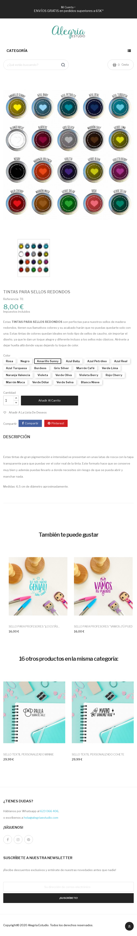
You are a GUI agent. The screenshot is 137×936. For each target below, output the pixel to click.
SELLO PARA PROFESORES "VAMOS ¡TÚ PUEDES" (105, 626)
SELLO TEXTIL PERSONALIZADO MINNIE (28, 754)
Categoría (17, 51)
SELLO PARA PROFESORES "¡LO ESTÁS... (34, 626)
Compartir (31, 423)
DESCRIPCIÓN (16, 437)
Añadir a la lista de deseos (28, 412)
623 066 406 (49, 811)
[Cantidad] (8, 400)
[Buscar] (36, 64)
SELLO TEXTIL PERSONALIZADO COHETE (98, 754)
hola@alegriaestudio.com (41, 817)
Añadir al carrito (49, 400)
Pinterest (57, 423)
